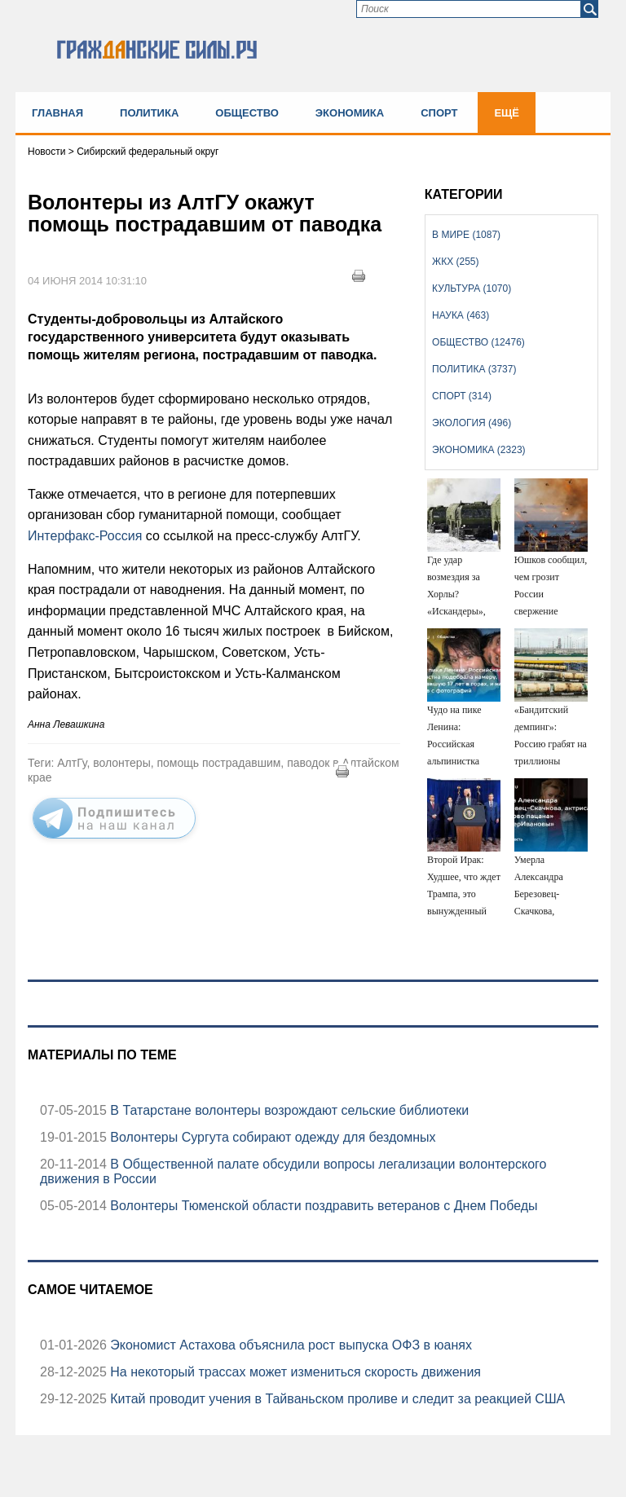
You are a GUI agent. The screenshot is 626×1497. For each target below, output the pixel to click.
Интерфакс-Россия (85, 536)
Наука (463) (460, 315)
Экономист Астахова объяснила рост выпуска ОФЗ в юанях (289, 1345)
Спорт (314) (462, 396)
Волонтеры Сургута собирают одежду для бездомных (271, 1137)
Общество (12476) (478, 342)
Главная (57, 113)
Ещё (506, 113)
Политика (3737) (474, 369)
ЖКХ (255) (455, 261)
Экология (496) (471, 423)
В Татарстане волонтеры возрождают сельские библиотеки (288, 1110)
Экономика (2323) (478, 450)
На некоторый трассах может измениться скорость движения (294, 1372)
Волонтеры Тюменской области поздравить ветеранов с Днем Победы (322, 1206)
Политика (149, 113)
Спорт (439, 113)
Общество (247, 113)
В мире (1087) (466, 234)
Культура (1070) (471, 288)
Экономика (349, 113)
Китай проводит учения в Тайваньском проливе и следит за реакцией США (336, 1399)
